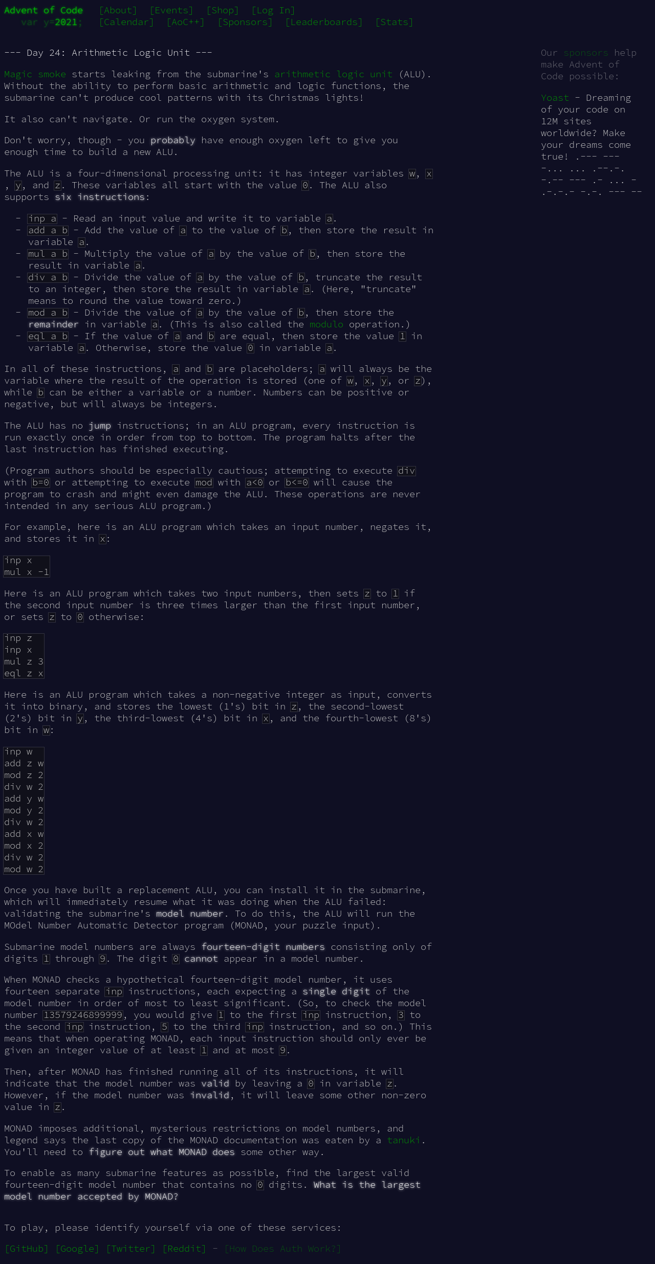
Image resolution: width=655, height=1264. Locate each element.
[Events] (171, 10)
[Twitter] (130, 1248)
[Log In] (273, 10)
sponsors (585, 52)
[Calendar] (126, 22)
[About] (118, 10)
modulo (326, 324)
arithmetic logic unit (333, 74)
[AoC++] (185, 22)
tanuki (404, 1140)
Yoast (555, 97)
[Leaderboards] (324, 22)
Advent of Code (43, 10)
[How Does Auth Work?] (283, 1248)
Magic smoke (35, 74)
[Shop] (222, 10)
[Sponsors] (245, 22)
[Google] (77, 1248)
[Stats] (394, 22)
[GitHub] (26, 1248)
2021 (66, 22)
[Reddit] (184, 1248)
